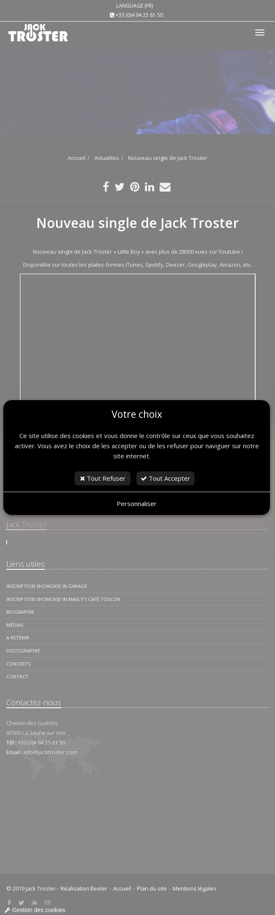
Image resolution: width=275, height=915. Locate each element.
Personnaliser (137, 503)
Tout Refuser (102, 478)
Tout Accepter (165, 478)
